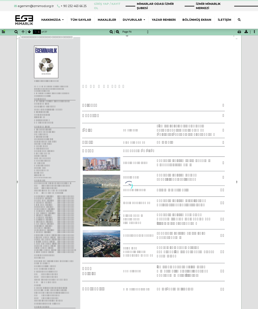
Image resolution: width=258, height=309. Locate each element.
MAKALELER (107, 20)
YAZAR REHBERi (164, 20)
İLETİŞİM (224, 20)
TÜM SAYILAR (80, 20)
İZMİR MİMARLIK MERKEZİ (208, 6)
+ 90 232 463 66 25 (73, 6)
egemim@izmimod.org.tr (36, 6)
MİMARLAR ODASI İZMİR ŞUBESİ (155, 6)
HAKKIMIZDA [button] (51, 20)
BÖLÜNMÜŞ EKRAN (196, 20)
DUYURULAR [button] (133, 20)
